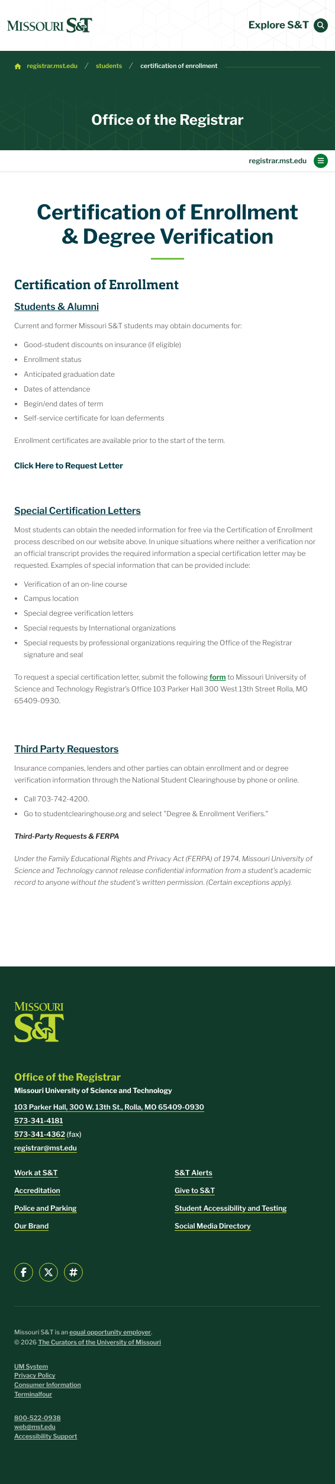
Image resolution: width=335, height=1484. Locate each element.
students (109, 66)
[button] (321, 25)
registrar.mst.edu (52, 66)
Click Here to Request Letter (68, 466)
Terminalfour (33, 1394)
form (218, 677)
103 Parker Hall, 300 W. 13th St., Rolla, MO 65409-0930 (109, 1107)
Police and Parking (45, 1208)
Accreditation (37, 1190)
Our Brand (31, 1225)
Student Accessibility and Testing (230, 1208)
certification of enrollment (178, 66)
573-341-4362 (39, 1134)
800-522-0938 (37, 1418)
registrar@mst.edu (45, 1147)
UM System (31, 1366)
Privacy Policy (35, 1375)
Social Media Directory (213, 1225)
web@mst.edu (35, 1427)
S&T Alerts (193, 1172)
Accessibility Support (45, 1436)
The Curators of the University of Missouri (99, 1342)
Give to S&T (195, 1190)
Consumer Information (47, 1385)
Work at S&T (36, 1172)
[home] (49, 25)
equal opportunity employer (110, 1332)
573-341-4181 (38, 1120)
